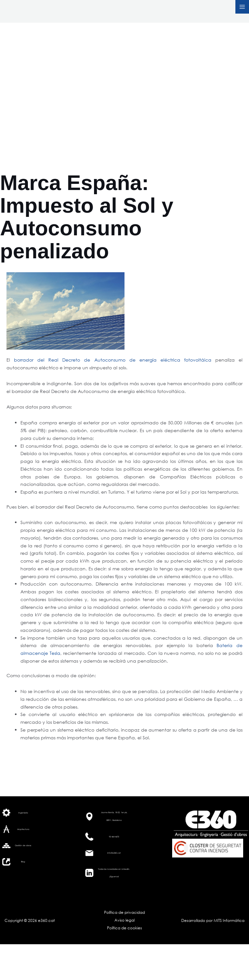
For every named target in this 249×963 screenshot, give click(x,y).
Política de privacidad (124, 912)
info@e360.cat (114, 853)
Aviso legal (124, 920)
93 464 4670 (114, 836)
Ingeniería (23, 813)
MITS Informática (228, 920)
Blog (23, 861)
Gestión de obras (23, 845)
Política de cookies (124, 928)
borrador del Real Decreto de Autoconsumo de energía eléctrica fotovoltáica (112, 360)
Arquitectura (23, 829)
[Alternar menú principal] (242, 7)
